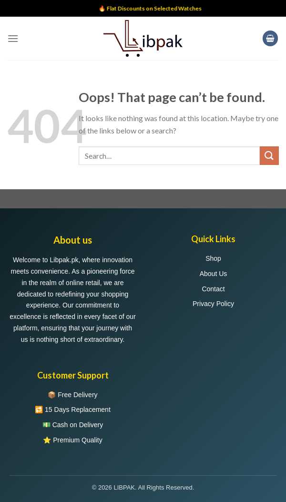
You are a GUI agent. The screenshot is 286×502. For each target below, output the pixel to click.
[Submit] (269, 155)
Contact (213, 289)
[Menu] (13, 38)
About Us (213, 273)
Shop (213, 258)
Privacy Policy (213, 303)
